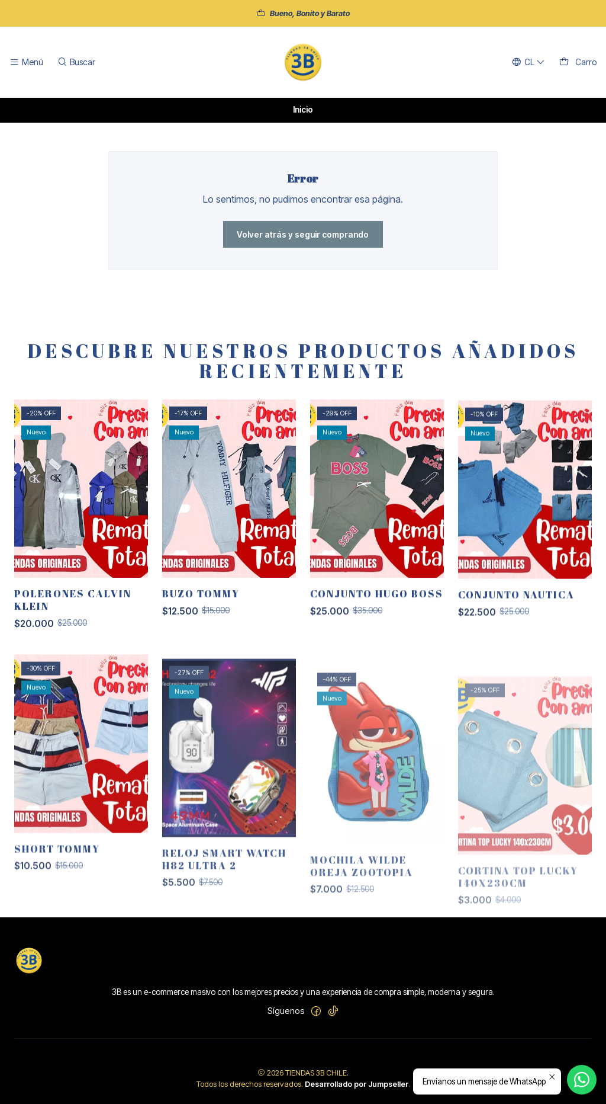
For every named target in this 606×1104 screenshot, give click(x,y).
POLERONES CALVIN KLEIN (72, 612)
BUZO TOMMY (201, 615)
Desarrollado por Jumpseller (356, 1084)
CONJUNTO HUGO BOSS (376, 629)
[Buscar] (75, 62)
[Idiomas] (528, 62)
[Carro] (578, 62)
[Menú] (26, 62)
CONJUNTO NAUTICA (516, 645)
